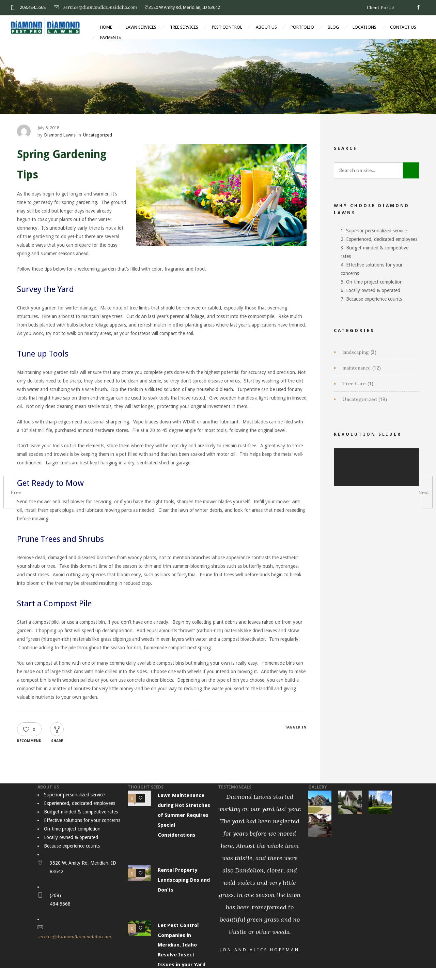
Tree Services (184, 27)
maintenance (356, 368)
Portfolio (302, 27)
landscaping (355, 352)
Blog (333, 27)
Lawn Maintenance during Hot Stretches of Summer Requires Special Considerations (184, 815)
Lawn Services (141, 27)
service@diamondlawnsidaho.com (100, 7)
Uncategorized (359, 399)
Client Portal (380, 8)
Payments (110, 37)
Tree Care (354, 383)
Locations (364, 27)
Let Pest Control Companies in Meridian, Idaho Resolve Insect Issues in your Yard (181, 945)
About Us (266, 27)
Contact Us (403, 27)
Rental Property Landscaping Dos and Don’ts (184, 880)
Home (106, 27)
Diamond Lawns (60, 135)
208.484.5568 (33, 7)
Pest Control (227, 27)
